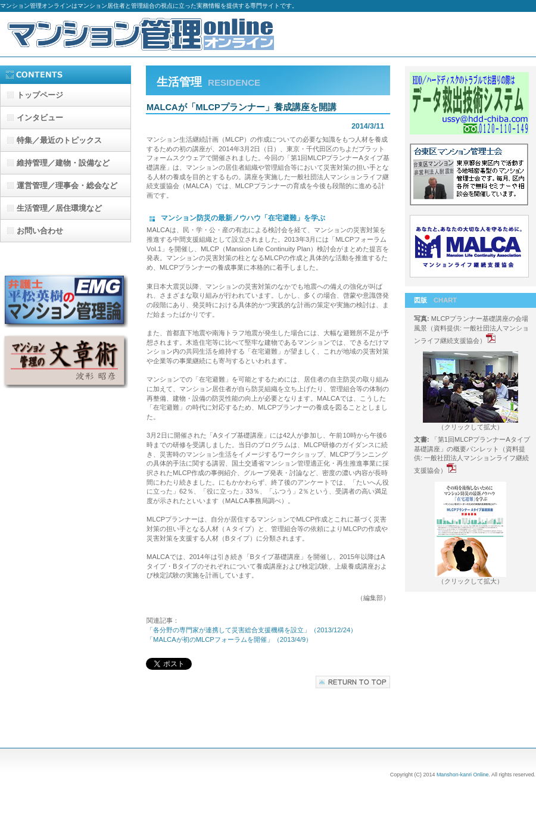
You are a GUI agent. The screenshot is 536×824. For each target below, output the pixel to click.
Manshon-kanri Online (463, 775)
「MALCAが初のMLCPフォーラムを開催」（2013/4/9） (229, 639)
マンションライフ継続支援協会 (471, 247)
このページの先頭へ (353, 682)
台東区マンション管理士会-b (471, 176)
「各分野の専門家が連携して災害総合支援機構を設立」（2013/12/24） (252, 629)
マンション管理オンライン (143, 34)
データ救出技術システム (471, 105)
